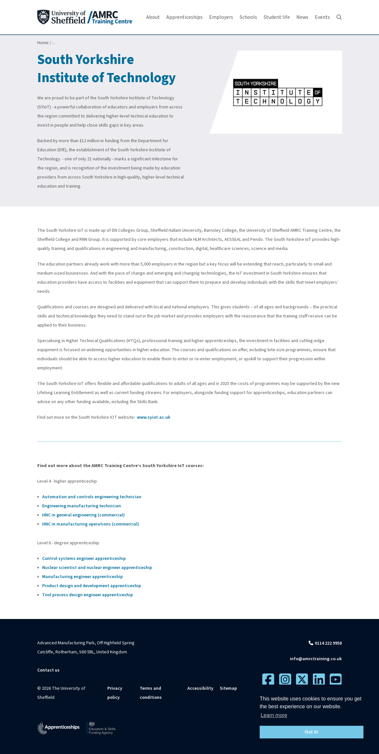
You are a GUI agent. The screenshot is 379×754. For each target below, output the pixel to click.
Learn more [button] (274, 715)
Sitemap (228, 688)
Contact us (48, 670)
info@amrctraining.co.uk (316, 659)
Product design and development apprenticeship (92, 586)
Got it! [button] (311, 732)
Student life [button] (277, 17)
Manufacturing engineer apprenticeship (83, 577)
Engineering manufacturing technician (81, 506)
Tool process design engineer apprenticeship (87, 595)
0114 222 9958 (328, 643)
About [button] (153, 17)
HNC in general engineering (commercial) (83, 515)
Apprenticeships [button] (184, 17)
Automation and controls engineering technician (91, 497)
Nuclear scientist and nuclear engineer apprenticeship (97, 567)
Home (43, 43)
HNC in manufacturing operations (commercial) (90, 524)
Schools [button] (248, 17)
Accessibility (200, 688)
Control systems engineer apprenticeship (84, 558)
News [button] (302, 17)
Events (322, 17)
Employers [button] (221, 17)
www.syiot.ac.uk (153, 417)
